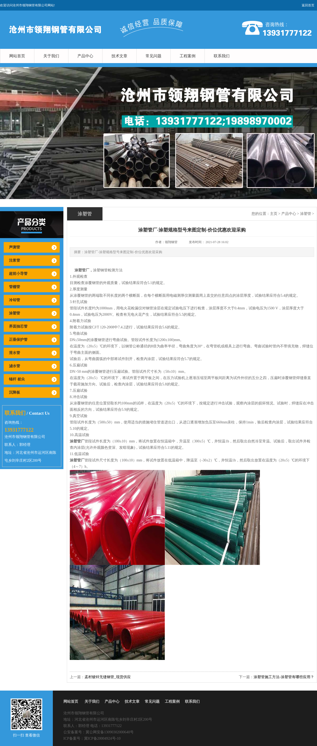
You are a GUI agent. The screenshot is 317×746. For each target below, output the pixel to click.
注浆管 (14, 260)
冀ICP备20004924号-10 (102, 738)
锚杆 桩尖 (17, 379)
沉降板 (14, 392)
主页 (273, 214)
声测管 (14, 247)
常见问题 (153, 56)
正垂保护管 (18, 340)
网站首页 (17, 56)
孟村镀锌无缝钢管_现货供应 (108, 677)
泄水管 (14, 353)
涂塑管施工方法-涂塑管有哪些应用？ (284, 677)
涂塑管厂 (81, 270)
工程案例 (187, 56)
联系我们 (222, 56)
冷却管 (14, 300)
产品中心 (85, 56)
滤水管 (14, 366)
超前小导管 (18, 274)
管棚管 (14, 287)
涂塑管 (14, 313)
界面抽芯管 (18, 326)
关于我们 (51, 56)
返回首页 (308, 5)
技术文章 (119, 56)
